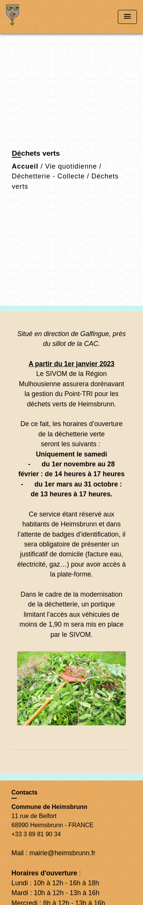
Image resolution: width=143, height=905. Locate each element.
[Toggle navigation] (127, 17)
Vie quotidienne (71, 166)
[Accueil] (34, 17)
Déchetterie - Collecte (48, 176)
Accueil (25, 166)
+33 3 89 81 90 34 (36, 834)
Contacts (24, 792)
